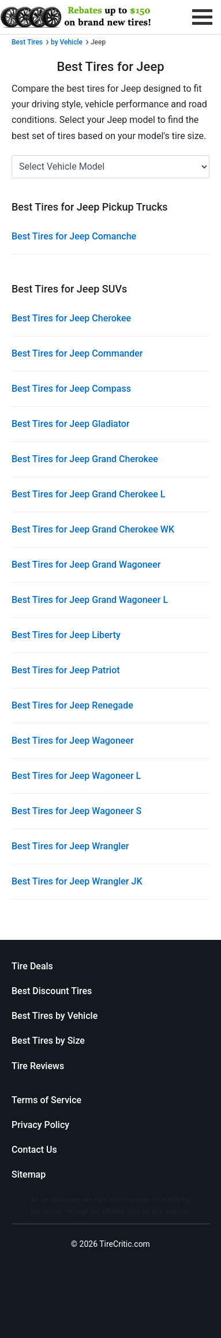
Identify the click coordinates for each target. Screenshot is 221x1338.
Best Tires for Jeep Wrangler (70, 846)
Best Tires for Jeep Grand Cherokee (85, 459)
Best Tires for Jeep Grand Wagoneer (86, 564)
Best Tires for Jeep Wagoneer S (76, 810)
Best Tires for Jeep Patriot (66, 670)
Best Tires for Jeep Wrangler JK (77, 881)
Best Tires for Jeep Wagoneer (73, 740)
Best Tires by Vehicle (55, 1015)
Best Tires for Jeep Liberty (66, 634)
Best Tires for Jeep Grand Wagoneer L (90, 599)
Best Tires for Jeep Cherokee (71, 318)
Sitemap (29, 1174)
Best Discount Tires (52, 990)
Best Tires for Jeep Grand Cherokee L (89, 494)
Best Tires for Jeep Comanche (74, 236)
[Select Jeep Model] (110, 166)
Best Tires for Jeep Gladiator (71, 423)
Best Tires (27, 42)
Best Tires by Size (48, 1040)
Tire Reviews (38, 1065)
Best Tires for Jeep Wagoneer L (76, 775)
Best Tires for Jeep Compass (71, 388)
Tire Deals (32, 966)
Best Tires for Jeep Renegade (72, 705)
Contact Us (34, 1149)
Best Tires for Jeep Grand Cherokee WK (93, 529)
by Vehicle (67, 42)
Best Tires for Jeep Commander (77, 353)
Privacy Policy (40, 1124)
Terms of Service (46, 1100)
